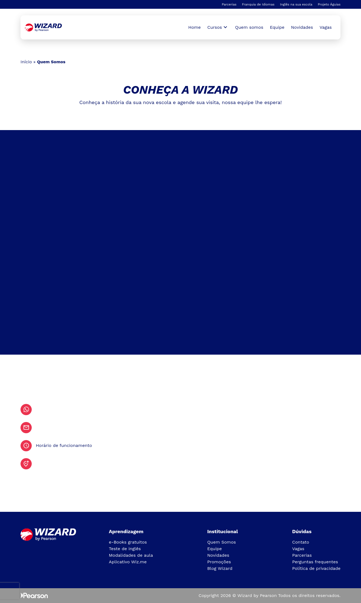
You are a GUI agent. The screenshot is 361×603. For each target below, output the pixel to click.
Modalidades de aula (131, 555)
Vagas (326, 27)
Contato (300, 542)
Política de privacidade (316, 568)
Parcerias (229, 4)
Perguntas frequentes (315, 561)
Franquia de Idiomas (258, 4)
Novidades (302, 27)
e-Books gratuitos (128, 542)
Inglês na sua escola (296, 4)
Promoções (219, 561)
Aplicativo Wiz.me (128, 561)
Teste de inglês (125, 548)
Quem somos (249, 27)
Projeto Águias (329, 4)
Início (26, 61)
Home (194, 27)
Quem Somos (221, 542)
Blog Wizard (219, 568)
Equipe (277, 27)
